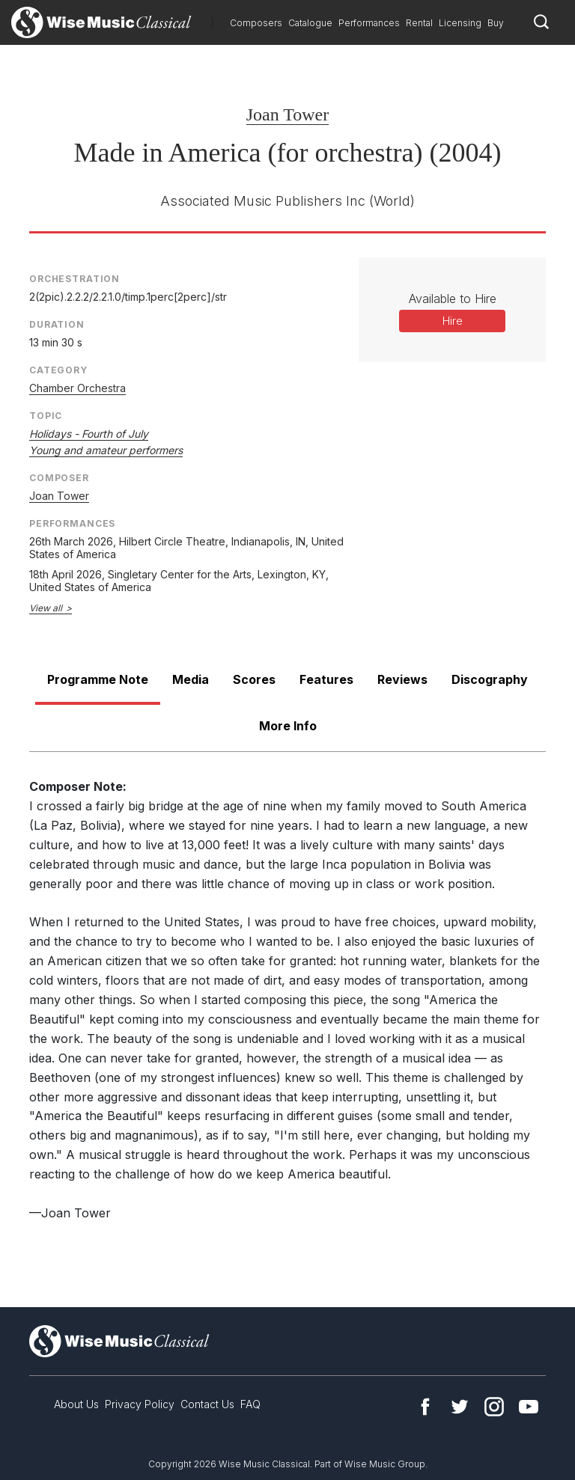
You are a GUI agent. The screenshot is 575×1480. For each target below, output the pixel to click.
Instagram (494, 1406)
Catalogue (310, 22)
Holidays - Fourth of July (88, 433)
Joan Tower (287, 114)
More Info (288, 725)
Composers (256, 22)
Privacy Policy (139, 1404)
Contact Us (207, 1404)
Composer (59, 477)
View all (45, 608)
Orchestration (74, 278)
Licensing (460, 22)
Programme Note (97, 679)
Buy (495, 22)
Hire (452, 321)
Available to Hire (452, 298)
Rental (419, 22)
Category (58, 370)
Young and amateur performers (106, 450)
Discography (489, 679)
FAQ (250, 1404)
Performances (369, 22)
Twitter (459, 1406)
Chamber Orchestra (77, 388)
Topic (45, 415)
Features (326, 679)
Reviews (402, 679)
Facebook (425, 1406)
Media (190, 679)
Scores (254, 679)
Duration (57, 324)
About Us (76, 1404)
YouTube (528, 1406)
